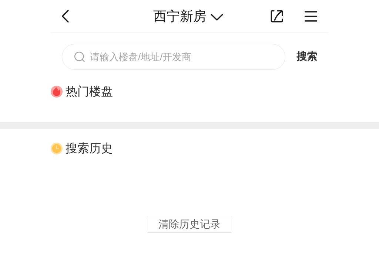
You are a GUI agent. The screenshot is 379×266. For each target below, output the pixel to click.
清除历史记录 (189, 224)
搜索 (306, 56)
